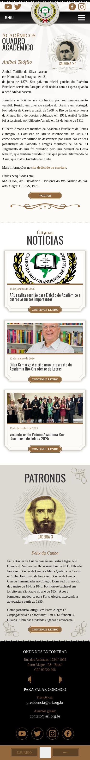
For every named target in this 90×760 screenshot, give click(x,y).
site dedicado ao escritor (48, 167)
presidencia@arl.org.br (45, 702)
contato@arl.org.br (45, 716)
